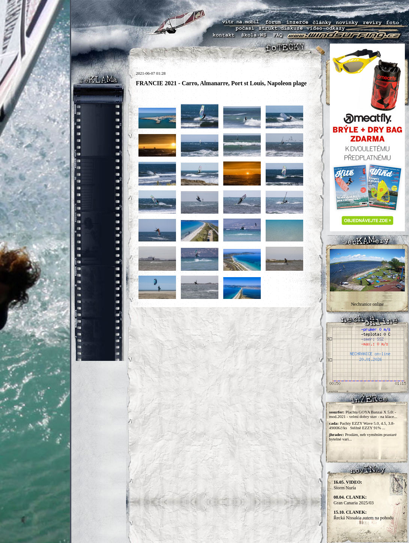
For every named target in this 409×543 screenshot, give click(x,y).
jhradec (336, 434)
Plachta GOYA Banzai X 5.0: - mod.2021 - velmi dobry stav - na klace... (363, 414)
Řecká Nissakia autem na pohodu (364, 515)
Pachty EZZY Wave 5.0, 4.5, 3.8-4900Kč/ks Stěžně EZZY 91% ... (362, 425)
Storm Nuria (348, 485)
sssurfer (336, 412)
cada (333, 423)
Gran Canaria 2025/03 (354, 500)
